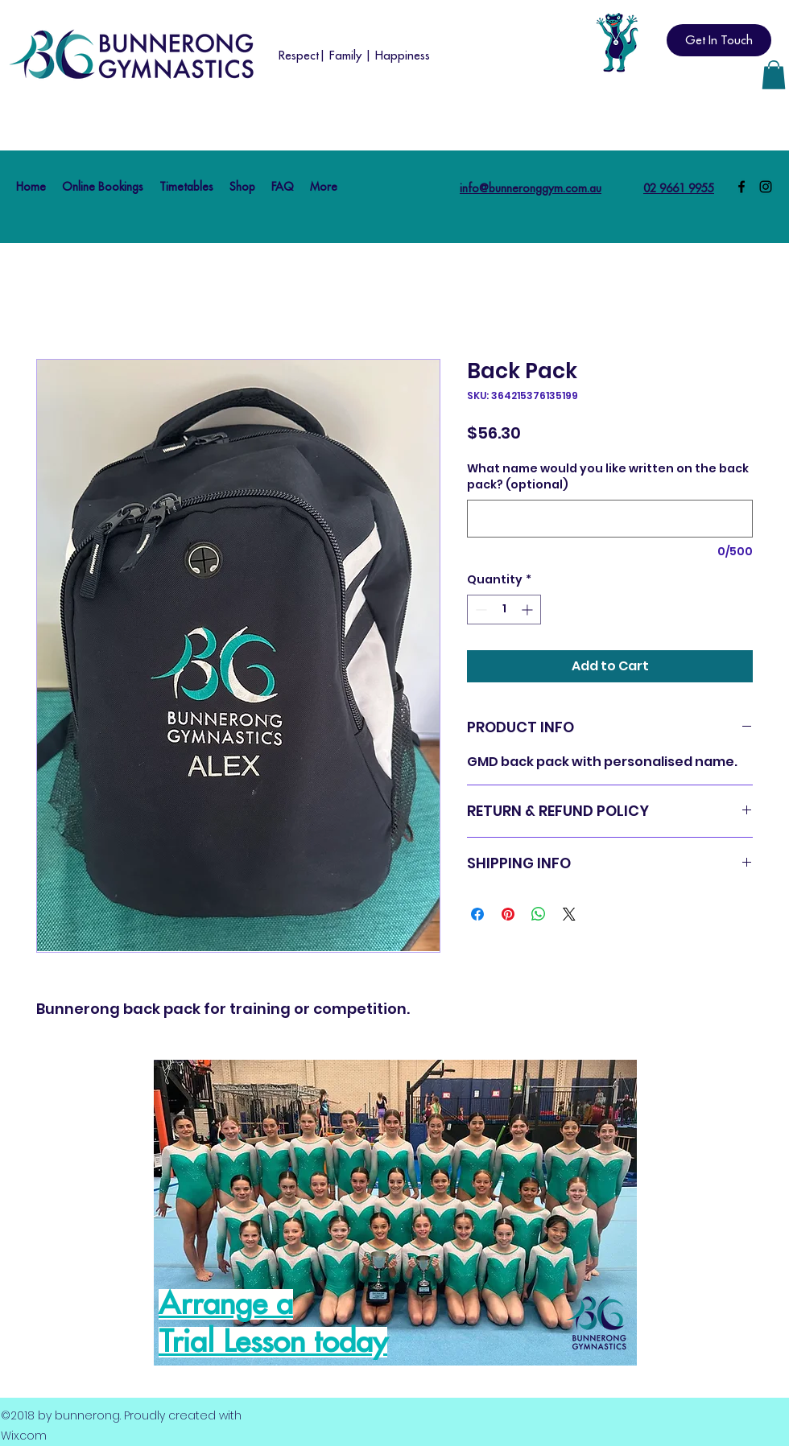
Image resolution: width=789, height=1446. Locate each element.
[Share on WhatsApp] (538, 914)
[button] (774, 74)
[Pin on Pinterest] (508, 914)
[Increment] (528, 609)
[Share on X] (569, 914)
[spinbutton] (504, 609)
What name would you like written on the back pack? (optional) (608, 476)
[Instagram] (766, 187)
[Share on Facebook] (477, 914)
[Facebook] (741, 187)
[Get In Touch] (719, 40)
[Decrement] (479, 609)
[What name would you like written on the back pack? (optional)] (610, 518)
